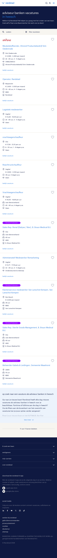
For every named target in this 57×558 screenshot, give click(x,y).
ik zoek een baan (8, 446)
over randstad (7, 465)
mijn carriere (6, 458)
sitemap (5, 532)
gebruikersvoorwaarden (10, 520)
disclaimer (6, 529)
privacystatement (8, 523)
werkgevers (6, 452)
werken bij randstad (9, 517)
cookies (5, 526)
